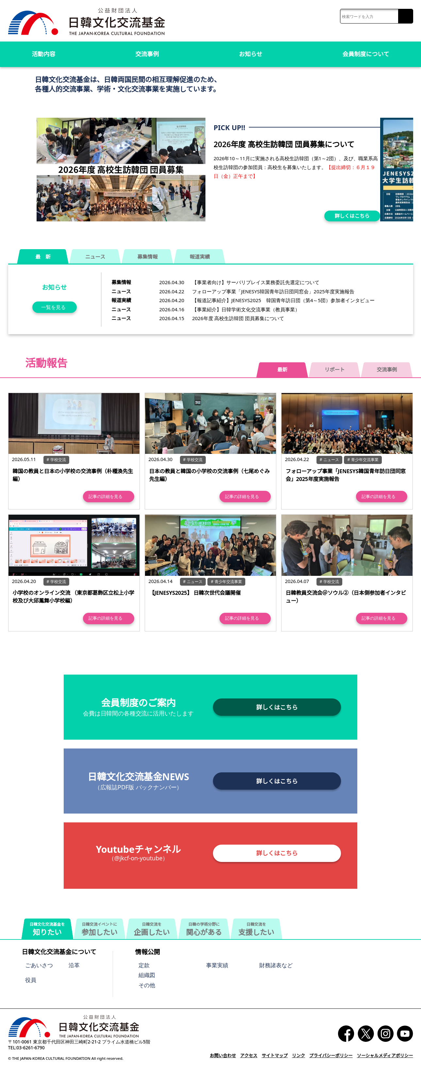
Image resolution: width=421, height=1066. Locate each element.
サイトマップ (277, 1056)
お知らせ (251, 54)
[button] (405, 168)
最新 (282, 369)
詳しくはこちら (352, 215)
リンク (301, 1056)
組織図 (146, 975)
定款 (144, 965)
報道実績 (199, 256)
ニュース (95, 256)
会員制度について (366, 54)
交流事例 (147, 54)
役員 (30, 980)
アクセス (252, 1056)
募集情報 (147, 256)
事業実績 (217, 965)
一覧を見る (53, 307)
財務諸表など (276, 965)
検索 (405, 16)
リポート (334, 369)
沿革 (74, 965)
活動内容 (43, 54)
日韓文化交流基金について (59, 951)
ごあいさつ (39, 965)
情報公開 (147, 951)
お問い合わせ (227, 1056)
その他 (146, 985)
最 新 (43, 256)
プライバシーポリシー (333, 1056)
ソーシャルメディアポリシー (385, 1056)
